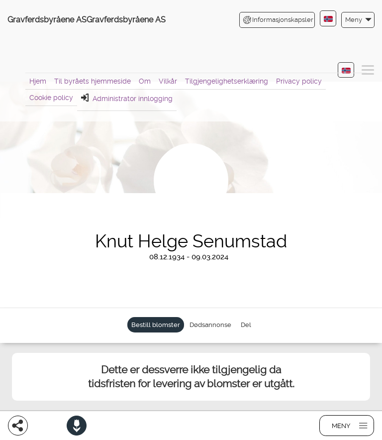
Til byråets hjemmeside (92, 81)
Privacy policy (299, 81)
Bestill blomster (155, 325)
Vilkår (168, 81)
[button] (358, 19)
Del (246, 325)
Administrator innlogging (127, 98)
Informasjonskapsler (278, 20)
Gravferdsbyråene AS (47, 19)
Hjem (37, 81)
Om (145, 81)
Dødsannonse (210, 325)
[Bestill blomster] (77, 426)
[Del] (18, 426)
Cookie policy (51, 98)
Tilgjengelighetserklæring (226, 81)
